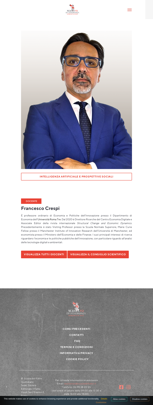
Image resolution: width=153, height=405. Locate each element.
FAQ (77, 342)
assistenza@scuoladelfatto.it (80, 385)
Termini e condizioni (76, 348)
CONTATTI (76, 336)
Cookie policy (77, 360)
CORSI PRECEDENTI (76, 330)
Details (104, 399)
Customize (101, 402)
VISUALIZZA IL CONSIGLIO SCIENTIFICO (98, 254)
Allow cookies (119, 399)
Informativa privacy (76, 354)
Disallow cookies (139, 399)
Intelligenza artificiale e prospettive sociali (76, 176)
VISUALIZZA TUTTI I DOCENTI (44, 254)
